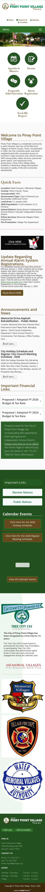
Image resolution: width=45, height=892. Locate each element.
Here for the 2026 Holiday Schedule (24, 535)
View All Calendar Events (22, 590)
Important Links (15, 493)
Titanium (25, 890)
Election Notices (22, 503)
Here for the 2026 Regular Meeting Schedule (25, 548)
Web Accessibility (24, 830)
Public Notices (22, 513)
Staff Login (7, 830)
